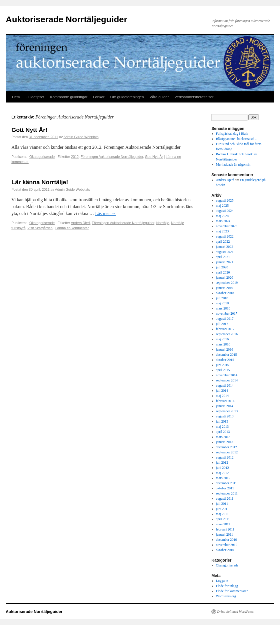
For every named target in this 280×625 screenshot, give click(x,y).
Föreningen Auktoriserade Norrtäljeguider (112, 157)
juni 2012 (222, 468)
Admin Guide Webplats (81, 137)
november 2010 (226, 545)
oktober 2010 (225, 550)
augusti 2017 (225, 319)
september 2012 (227, 452)
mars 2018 (223, 308)
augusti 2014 (225, 385)
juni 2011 (222, 509)
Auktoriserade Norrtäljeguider (66, 19)
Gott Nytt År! (29, 129)
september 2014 (227, 380)
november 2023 (226, 226)
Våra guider (159, 97)
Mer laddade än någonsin (233, 164)
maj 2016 (222, 339)
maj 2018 (222, 303)
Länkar (99, 97)
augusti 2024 (225, 211)
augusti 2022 (225, 236)
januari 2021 (224, 262)
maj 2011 (222, 514)
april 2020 (223, 272)
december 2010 (226, 540)
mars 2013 (223, 437)
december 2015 (226, 355)
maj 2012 (222, 473)
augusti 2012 (225, 457)
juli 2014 (222, 391)
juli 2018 (222, 298)
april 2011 (223, 519)
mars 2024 (223, 221)
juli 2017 (222, 324)
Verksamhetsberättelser (194, 97)
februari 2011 (225, 529)
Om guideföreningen (127, 97)
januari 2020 (224, 278)
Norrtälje (162, 223)
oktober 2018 (225, 293)
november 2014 (226, 375)
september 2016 (227, 334)
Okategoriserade (42, 157)
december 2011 (226, 483)
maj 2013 (222, 427)
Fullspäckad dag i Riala (232, 134)
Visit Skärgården (40, 228)
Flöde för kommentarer (232, 591)
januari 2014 (224, 406)
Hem (16, 97)
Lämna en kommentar (72, 228)
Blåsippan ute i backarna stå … (237, 139)
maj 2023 (222, 231)
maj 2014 (222, 396)
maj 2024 (222, 216)
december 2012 (226, 447)
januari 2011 (224, 534)
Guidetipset (34, 97)
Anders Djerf (80, 223)
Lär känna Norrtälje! (39, 182)
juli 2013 (222, 421)
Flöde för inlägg (227, 586)
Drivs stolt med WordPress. (236, 612)
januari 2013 (224, 442)
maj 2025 (222, 206)
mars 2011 (223, 524)
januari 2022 (224, 247)
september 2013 (227, 411)
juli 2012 (222, 463)
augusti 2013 (225, 416)
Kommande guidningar (68, 97)
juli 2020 (222, 267)
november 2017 (226, 313)
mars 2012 (223, 478)
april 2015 (223, 370)
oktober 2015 (225, 360)
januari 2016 (224, 349)
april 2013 (223, 432)
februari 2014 (225, 401)
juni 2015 (222, 365)
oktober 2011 (225, 488)
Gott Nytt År (154, 157)
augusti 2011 (224, 499)
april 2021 (223, 257)
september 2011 (227, 493)
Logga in (222, 581)
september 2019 (227, 283)
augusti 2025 (225, 200)
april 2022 (223, 242)
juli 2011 (222, 504)
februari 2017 (225, 329)
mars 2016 (223, 344)
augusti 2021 (225, 252)
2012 (75, 157)
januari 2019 (224, 288)
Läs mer (105, 213)
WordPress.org (226, 596)
